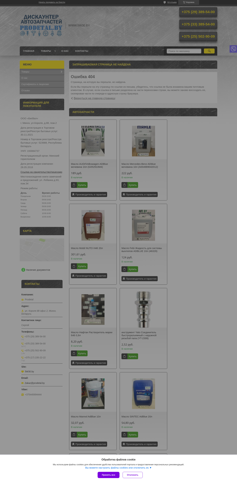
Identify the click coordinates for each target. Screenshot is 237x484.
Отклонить (132, 475)
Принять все (108, 475)
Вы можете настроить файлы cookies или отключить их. (117, 467)
